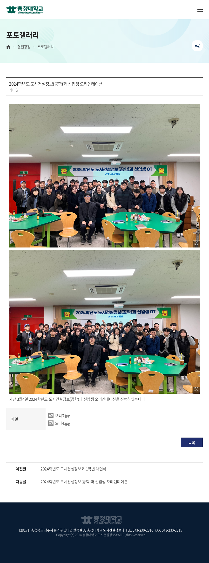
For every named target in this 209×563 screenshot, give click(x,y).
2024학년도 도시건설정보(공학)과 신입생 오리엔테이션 (84, 481)
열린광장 (23, 47)
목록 (191, 442)
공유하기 (197, 45)
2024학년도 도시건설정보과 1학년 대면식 (73, 469)
